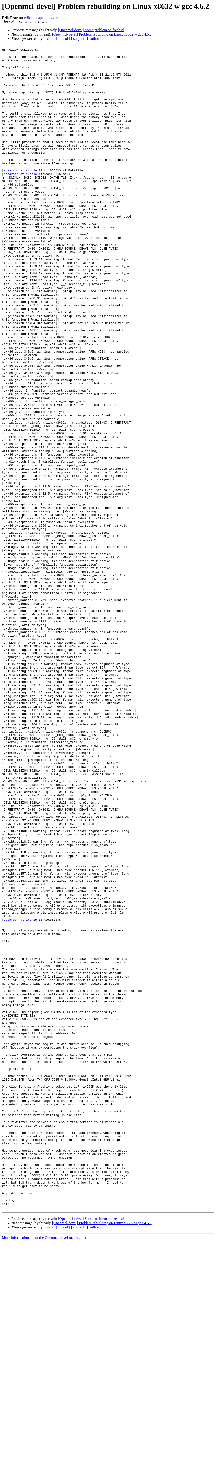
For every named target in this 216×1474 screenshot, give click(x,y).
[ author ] (94, 38)
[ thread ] (63, 38)
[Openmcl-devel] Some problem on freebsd (91, 30)
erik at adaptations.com (41, 18)
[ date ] (50, 38)
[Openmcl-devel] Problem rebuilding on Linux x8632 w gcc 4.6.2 (101, 34)
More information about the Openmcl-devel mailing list (44, 1470)
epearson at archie (20, 195)
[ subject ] (78, 38)
